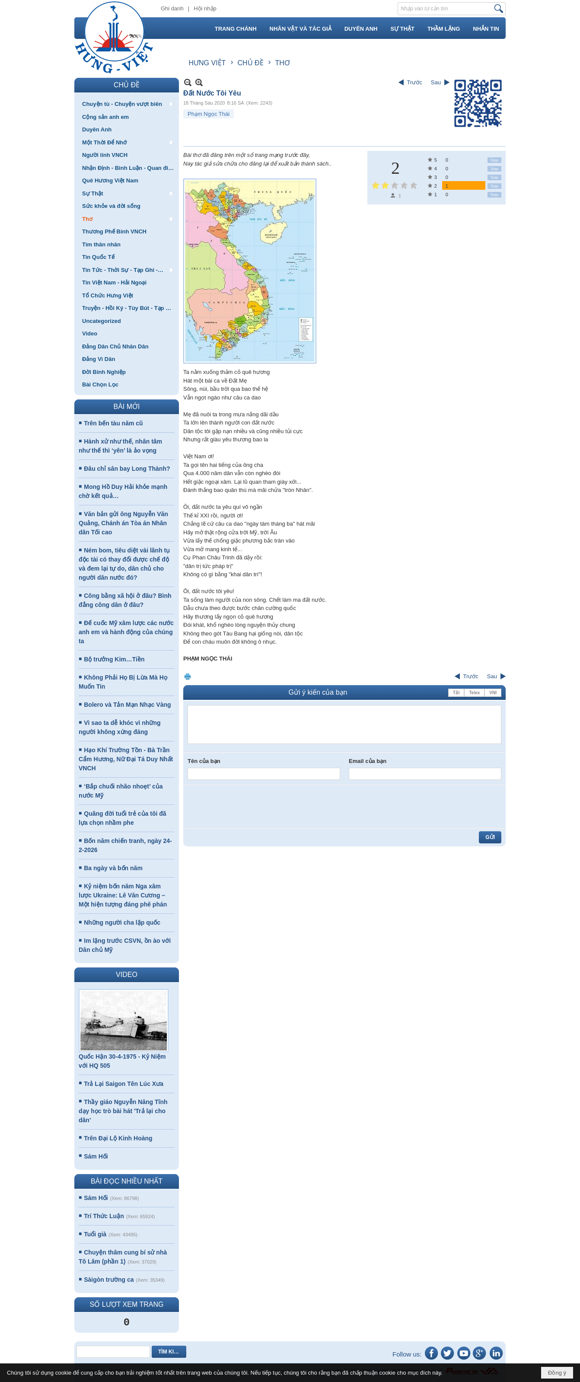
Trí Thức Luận (104, 1216)
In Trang (187, 676)
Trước (414, 82)
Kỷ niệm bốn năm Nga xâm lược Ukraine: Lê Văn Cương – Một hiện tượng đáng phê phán (123, 895)
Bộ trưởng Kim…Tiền (114, 659)
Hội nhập (205, 8)
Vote (494, 160)
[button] (127, 103)
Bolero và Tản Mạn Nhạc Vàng (127, 704)
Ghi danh (172, 8)
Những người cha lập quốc (122, 922)
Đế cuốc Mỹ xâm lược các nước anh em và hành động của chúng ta (126, 632)
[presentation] (253, 806)
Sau (436, 82)
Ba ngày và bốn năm (113, 868)
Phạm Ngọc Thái (208, 114)
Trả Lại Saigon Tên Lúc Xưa (123, 1083)
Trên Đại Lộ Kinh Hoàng (118, 1138)
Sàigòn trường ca (109, 1279)
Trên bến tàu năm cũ (113, 423)
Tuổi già (95, 1234)
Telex (474, 692)
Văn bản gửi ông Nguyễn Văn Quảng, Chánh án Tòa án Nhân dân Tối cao (123, 523)
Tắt (456, 692)
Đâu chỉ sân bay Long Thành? (127, 468)
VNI (493, 692)
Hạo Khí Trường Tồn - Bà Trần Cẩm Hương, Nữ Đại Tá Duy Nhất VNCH (126, 759)
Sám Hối (96, 1156)
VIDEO (126, 974)
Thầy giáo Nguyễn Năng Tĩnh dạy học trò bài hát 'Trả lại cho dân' (123, 1110)
